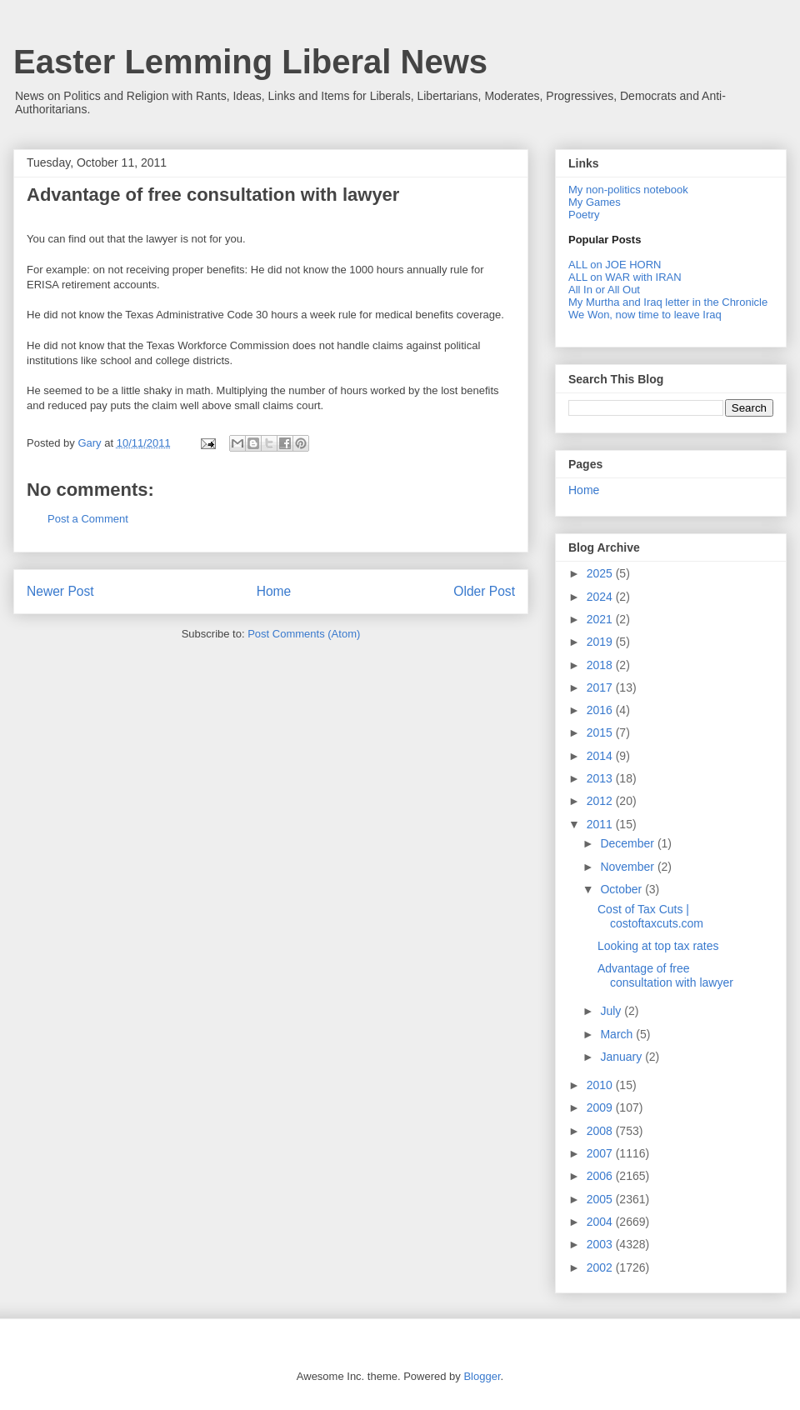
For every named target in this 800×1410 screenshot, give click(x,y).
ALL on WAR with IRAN (625, 277)
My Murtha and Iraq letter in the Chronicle (668, 302)
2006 (601, 1175)
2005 (601, 1199)
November (628, 866)
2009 (601, 1107)
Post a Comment (88, 518)
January (622, 1056)
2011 (601, 824)
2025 (601, 573)
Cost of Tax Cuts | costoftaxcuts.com (650, 916)
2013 (601, 778)
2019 (601, 641)
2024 (601, 596)
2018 (601, 665)
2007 (601, 1153)
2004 (601, 1221)
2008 (601, 1131)
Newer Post (60, 591)
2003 (601, 1244)
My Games (594, 202)
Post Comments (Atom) (304, 634)
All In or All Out (604, 289)
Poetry (584, 214)
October (622, 889)
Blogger (481, 1376)
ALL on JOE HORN (615, 264)
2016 (601, 710)
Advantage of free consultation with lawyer (665, 975)
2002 (601, 1267)
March (618, 1034)
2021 (601, 619)
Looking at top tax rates (658, 945)
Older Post (484, 591)
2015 (601, 732)
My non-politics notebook (628, 189)
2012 (601, 801)
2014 (601, 755)
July (612, 1011)
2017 (601, 687)
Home (274, 591)
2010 (601, 1085)
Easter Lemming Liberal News (250, 61)
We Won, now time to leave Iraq (645, 314)
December (628, 843)
